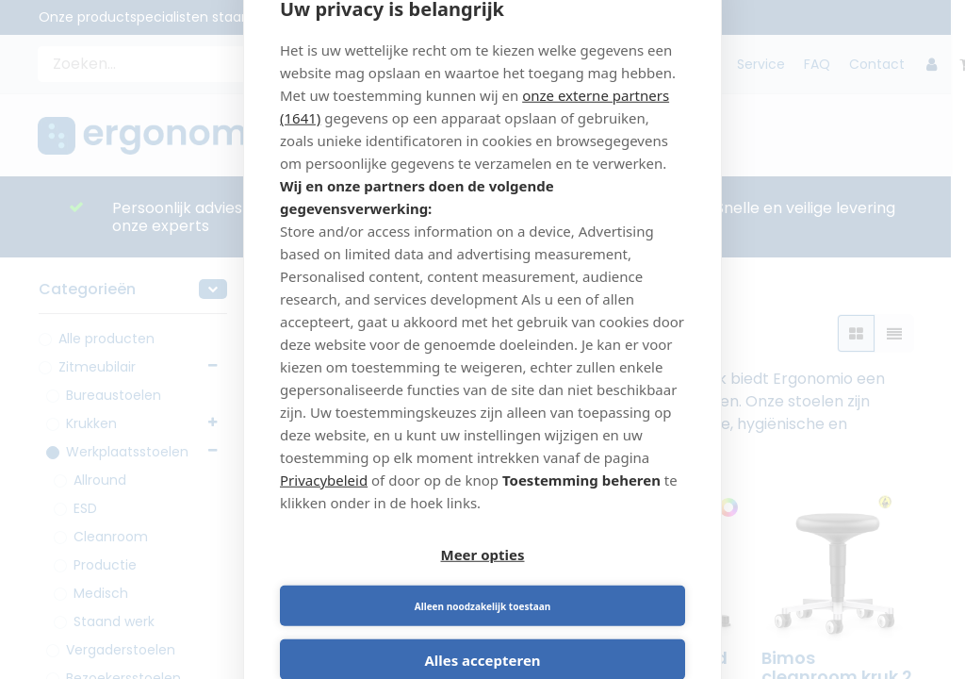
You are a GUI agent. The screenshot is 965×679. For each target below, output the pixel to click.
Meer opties (378, 581)
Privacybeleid (324, 504)
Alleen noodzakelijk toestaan (587, 581)
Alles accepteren (482, 635)
